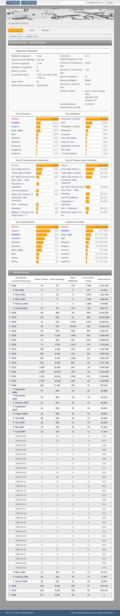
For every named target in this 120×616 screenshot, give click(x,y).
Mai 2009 (19, 427)
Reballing (15, 208)
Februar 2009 (21, 577)
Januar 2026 (21, 308)
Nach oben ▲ (109, 613)
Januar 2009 (21, 581)
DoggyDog (16, 149)
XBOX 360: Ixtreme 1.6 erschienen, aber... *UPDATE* (22, 197)
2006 (14, 595)
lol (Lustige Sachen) (20, 169)
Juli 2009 (19, 418)
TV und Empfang (69, 153)
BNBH (88, 80)
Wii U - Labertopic (19, 204)
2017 (14, 349)
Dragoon (15, 126)
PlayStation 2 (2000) (70, 126)
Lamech (64, 258)
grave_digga (17, 130)
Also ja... (15, 165)
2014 (14, 362)
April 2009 (20, 431)
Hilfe (73, 613)
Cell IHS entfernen (19, 190)
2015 (14, 358)
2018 (14, 344)
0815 (63, 123)
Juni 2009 (20, 422)
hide (13, 134)
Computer (65, 134)
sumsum (65, 250)
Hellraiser (15, 138)
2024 (14, 317)
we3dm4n (15, 153)
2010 (14, 381)
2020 (14, 335)
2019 (14, 340)
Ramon (14, 258)
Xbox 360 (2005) (68, 138)
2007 (14, 590)
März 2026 (20, 299)
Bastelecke (66, 130)
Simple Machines (27, 613)
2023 (14, 322)
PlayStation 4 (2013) (70, 146)
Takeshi (14, 119)
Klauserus (16, 146)
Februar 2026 (21, 304)
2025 (14, 313)
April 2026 (20, 294)
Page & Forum (67, 142)
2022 (14, 326)
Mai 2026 (19, 290)
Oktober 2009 (21, 403)
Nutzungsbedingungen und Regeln (89, 613)
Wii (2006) (65, 149)
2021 (14, 331)
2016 (14, 353)
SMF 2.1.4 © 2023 (13, 613)
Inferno (14, 261)
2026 (14, 285)
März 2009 (20, 572)
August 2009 (21, 413)
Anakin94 (15, 142)
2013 (14, 367)
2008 (14, 586)
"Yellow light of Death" (21, 173)
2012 (14, 372)
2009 (14, 385)
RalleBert (15, 123)
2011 (14, 376)
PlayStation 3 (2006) (70, 119)
